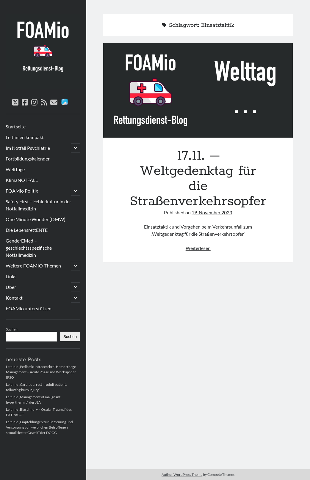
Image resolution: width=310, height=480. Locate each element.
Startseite (16, 126)
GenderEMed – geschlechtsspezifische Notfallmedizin (29, 248)
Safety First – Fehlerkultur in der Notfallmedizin (38, 205)
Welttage (15, 169)
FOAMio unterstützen (28, 308)
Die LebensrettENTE (27, 230)
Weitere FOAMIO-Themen (33, 265)
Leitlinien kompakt (25, 137)
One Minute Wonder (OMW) (35, 219)
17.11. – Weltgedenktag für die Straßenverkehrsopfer (198, 90)
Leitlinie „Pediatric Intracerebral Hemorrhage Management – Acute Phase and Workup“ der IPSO (41, 372)
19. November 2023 (212, 212)
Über (11, 287)
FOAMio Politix (22, 190)
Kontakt (14, 297)
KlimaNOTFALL (22, 180)
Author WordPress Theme (182, 474)
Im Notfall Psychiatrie (28, 148)
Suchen (12, 329)
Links (11, 276)
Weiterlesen (198, 248)
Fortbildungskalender (28, 158)
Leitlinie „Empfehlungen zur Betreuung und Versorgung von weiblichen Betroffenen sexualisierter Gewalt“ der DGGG (39, 427)
